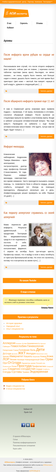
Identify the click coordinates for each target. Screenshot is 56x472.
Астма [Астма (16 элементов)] (24, 343)
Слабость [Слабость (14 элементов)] (46, 369)
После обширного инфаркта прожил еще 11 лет (29, 101)
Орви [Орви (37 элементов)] (49, 359)
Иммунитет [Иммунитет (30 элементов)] (16, 356)
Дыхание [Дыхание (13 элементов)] (14, 354)
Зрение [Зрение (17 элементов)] (6, 356)
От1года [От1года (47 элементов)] (14, 363)
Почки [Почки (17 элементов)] (14, 366)
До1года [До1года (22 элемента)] (7, 353)
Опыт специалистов (15, 329)
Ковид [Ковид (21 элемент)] (43, 356)
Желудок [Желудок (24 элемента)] (31, 353)
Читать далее (46, 91)
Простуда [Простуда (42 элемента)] (24, 366)
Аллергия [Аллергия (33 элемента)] (9, 343)
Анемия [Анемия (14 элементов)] (18, 343)
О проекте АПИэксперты (22, 436)
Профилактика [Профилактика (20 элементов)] (39, 366)
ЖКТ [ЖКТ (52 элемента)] (22, 353)
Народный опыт (13, 326)
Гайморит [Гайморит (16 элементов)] (6, 346)
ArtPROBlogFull (34, 471)
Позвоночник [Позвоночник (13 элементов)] (7, 366)
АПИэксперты (10, 462)
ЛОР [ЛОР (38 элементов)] (6, 359)
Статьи (15, 439)
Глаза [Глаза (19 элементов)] (15, 350)
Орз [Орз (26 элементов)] (5, 363)
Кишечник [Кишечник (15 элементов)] (36, 357)
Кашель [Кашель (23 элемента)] (28, 356)
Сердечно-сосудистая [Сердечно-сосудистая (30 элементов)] (21, 368)
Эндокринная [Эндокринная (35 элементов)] (38, 371)
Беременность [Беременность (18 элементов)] (33, 343)
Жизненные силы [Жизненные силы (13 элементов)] (41, 354)
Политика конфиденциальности (24, 442)
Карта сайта (17, 448)
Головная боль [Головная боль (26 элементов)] (27, 350)
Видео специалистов (15, 386)
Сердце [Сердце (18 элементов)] (39, 369)
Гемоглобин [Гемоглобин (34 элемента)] (19, 346)
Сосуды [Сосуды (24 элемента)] (7, 372)
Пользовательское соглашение (24, 445)
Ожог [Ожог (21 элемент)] (42, 359)
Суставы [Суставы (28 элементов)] (17, 371)
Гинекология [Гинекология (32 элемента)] (35, 346)
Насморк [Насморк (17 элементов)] (20, 360)
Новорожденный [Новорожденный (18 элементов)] (32, 360)
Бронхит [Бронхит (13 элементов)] (43, 343)
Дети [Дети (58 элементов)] (40, 349)
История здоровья (14, 323)
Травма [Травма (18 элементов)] (25, 372)
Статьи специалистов (15, 389)
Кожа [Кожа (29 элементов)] (50, 356)
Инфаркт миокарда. (14, 146)
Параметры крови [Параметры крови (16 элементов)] (28, 363)
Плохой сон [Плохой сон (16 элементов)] (40, 363)
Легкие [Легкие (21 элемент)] (13, 359)
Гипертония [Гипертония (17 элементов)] (7, 350)
